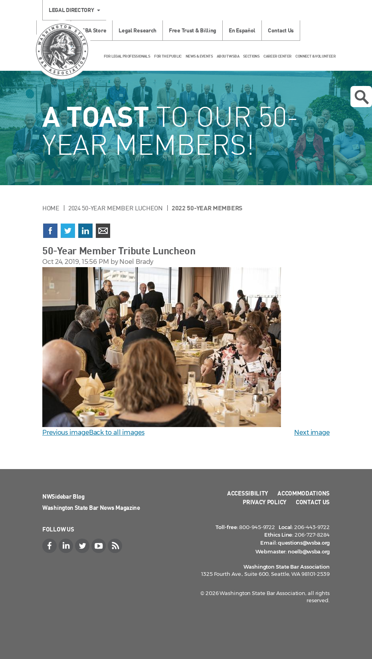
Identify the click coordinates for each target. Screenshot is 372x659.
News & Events (199, 56)
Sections (251, 56)
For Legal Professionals (127, 56)
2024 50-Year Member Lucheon (115, 208)
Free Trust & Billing (192, 30)
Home (50, 208)
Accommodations (303, 493)
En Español (242, 30)
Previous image (65, 432)
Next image (312, 432)
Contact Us (281, 30)
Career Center (277, 56)
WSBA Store (91, 30)
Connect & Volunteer (315, 56)
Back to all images (116, 432)
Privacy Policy (265, 501)
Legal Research (137, 30)
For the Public (168, 56)
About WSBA (228, 56)
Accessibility (247, 493)
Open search (361, 97)
